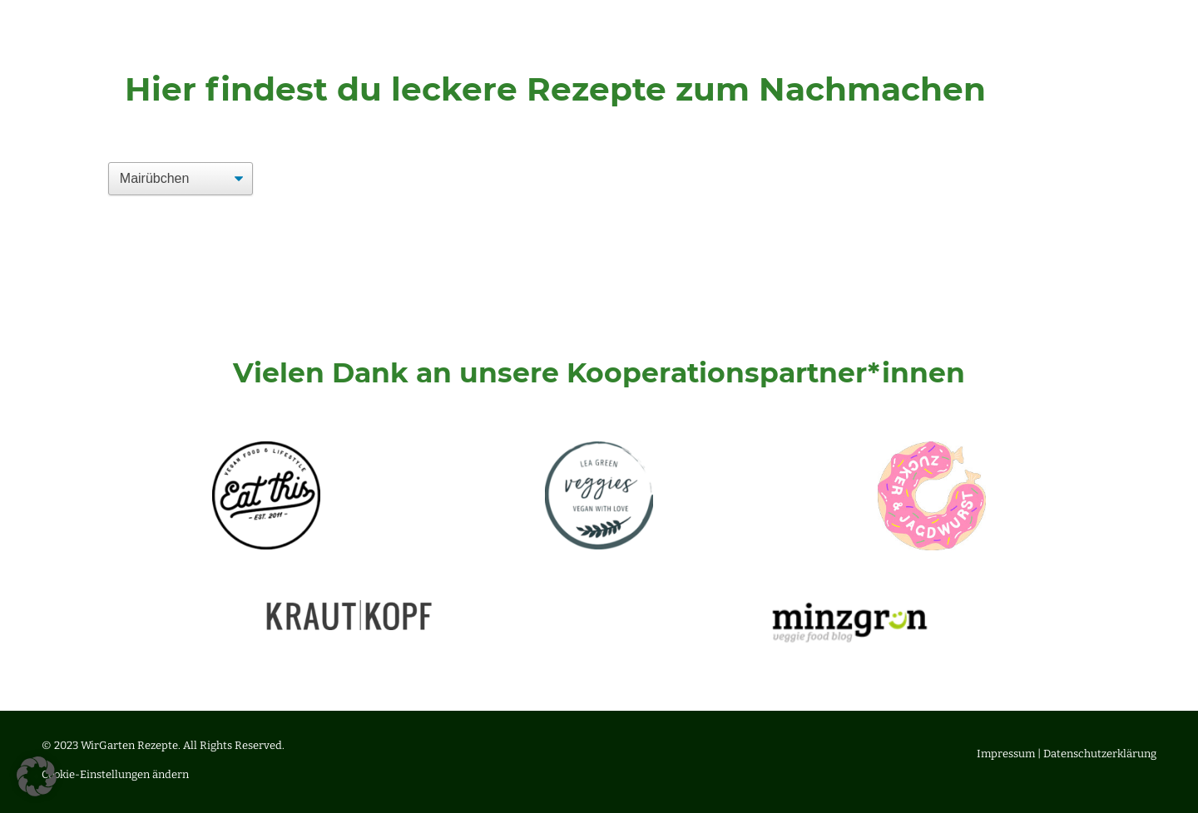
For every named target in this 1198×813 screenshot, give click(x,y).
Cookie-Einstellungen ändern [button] (115, 774)
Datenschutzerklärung (1099, 753)
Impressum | (1010, 753)
